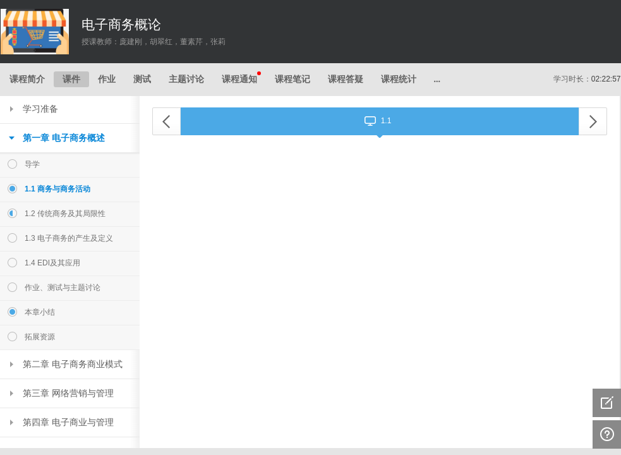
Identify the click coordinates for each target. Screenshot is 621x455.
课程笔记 (292, 79)
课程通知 (241, 77)
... (437, 79)
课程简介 (27, 79)
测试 (142, 79)
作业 (107, 79)
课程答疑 (345, 79)
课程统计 (398, 79)
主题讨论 (186, 79)
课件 (71, 79)
